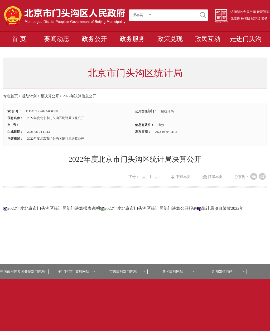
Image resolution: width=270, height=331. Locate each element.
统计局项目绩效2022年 (222, 208)
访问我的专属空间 (243, 12)
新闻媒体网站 (228, 271)
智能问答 (263, 12)
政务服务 (132, 38)
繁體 (264, 19)
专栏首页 (10, 96)
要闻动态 (56, 38)
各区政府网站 (178, 271)
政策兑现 (170, 38)
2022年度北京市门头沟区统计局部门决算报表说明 (53, 208)
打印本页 (215, 177)
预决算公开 (50, 96)
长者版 (245, 19)
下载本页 (183, 177)
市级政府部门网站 (127, 271)
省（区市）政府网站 (77, 271)
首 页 (19, 38)
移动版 (256, 19)
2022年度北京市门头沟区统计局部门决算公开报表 (150, 208)
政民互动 (207, 38)
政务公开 (94, 38)
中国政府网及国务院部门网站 (24, 271)
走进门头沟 (246, 38)
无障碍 (235, 19)
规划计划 (29, 96)
